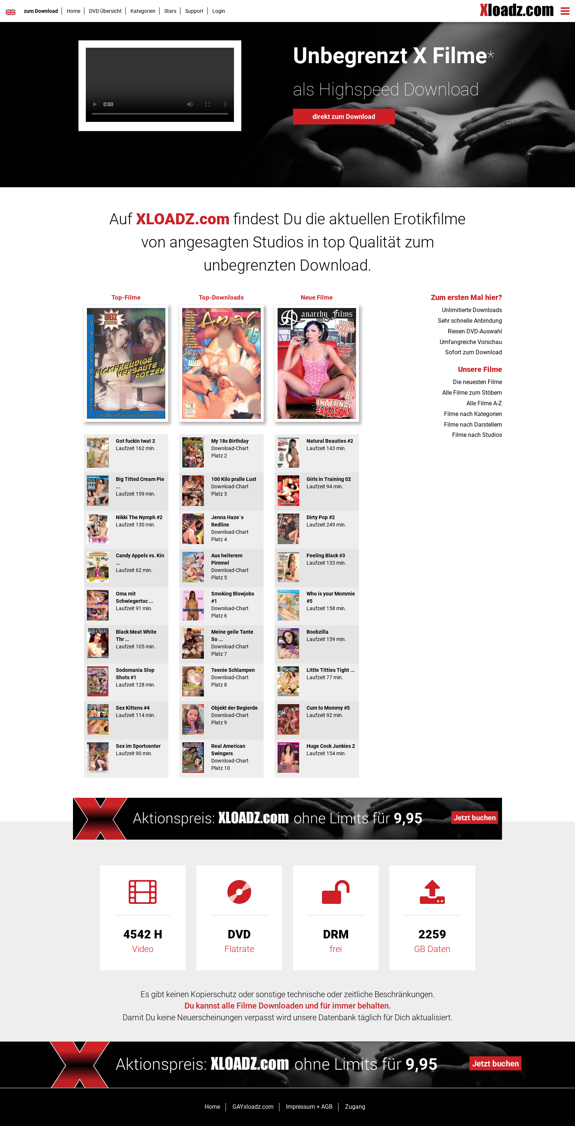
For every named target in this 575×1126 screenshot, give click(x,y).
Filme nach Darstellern (473, 424)
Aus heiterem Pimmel (221, 566)
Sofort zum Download (473, 352)
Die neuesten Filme (477, 382)
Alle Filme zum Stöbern (472, 392)
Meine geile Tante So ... (221, 643)
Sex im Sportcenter (126, 749)
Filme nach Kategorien (473, 413)
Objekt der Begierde (221, 715)
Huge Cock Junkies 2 (317, 749)
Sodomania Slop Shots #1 (126, 677)
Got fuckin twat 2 (126, 444)
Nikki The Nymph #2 (126, 521)
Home (73, 11)
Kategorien (143, 11)
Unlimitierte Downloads (472, 310)
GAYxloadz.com (253, 1106)
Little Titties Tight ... (317, 673)
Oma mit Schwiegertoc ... (126, 601)
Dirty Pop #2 (317, 521)
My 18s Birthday (221, 448)
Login (218, 11)
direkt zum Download (343, 116)
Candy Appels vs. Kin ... (126, 563)
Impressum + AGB (309, 1106)
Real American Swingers (221, 757)
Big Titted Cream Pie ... (126, 486)
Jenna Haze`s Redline (221, 528)
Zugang (355, 1106)
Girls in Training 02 (317, 482)
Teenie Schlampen (221, 677)
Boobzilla (317, 635)
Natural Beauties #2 (317, 444)
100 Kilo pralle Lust (221, 486)
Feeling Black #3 (317, 559)
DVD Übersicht (105, 11)
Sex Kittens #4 (126, 711)
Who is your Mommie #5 (317, 601)
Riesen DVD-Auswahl (475, 331)
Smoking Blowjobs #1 (221, 604)
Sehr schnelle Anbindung (470, 320)
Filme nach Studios (477, 434)
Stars (170, 11)
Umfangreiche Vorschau (471, 341)
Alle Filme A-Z (484, 403)
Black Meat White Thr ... (126, 639)
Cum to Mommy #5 (317, 711)
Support (194, 11)
